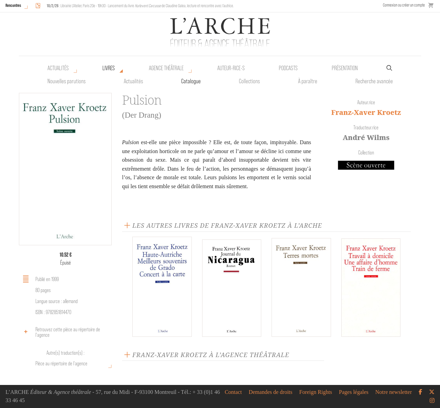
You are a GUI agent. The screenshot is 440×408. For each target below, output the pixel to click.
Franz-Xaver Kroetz (366, 112)
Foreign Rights (315, 392)
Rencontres (13, 5)
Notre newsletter (393, 392)
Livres (108, 68)
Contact (233, 392)
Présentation (345, 68)
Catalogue (191, 81)
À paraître (307, 81)
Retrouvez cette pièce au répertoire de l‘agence (60, 332)
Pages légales (353, 392)
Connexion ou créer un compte (404, 5)
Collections (249, 81)
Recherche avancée (374, 81)
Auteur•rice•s (231, 68)
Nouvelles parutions (66, 81)
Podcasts (288, 68)
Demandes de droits (270, 392)
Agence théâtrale (166, 68)
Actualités (58, 68)
